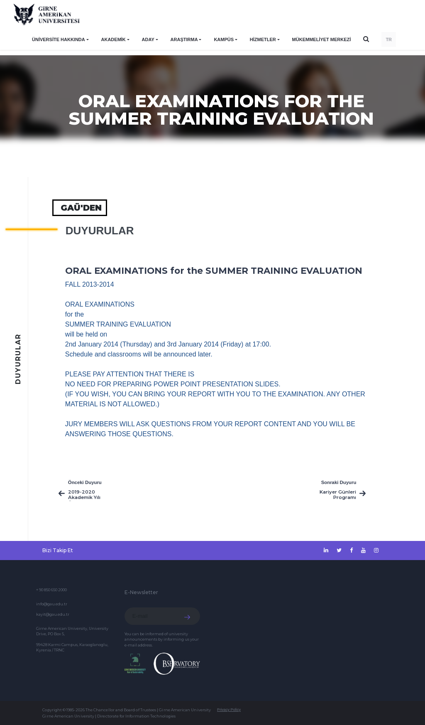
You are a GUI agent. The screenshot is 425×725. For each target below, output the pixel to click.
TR (389, 39)
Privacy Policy (229, 710)
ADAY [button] (148, 39)
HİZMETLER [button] (263, 39)
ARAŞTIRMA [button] (184, 39)
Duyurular (100, 230)
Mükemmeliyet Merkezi (321, 39)
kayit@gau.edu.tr (52, 614)
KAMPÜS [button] (224, 39)
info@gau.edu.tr (51, 604)
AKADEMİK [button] (113, 39)
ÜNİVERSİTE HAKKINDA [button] (58, 39)
